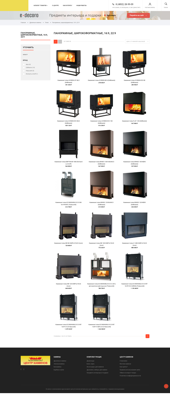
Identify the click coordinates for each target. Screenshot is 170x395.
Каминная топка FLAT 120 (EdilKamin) (134, 121)
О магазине (123, 362)
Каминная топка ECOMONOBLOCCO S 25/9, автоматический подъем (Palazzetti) (101, 286)
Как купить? (67, 5)
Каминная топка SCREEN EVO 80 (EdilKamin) (134, 81)
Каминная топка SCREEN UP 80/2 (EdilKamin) (68, 81)
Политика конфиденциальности (130, 377)
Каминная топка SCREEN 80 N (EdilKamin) (101, 80)
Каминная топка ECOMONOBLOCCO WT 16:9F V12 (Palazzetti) (68, 327)
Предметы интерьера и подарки (97, 374)
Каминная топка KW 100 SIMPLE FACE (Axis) (101, 245)
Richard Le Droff (32, 73)
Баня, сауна (90, 365)
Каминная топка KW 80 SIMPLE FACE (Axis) (68, 244)
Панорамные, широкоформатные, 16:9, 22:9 (34, 35)
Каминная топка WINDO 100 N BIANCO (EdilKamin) (101, 163)
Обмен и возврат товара (128, 374)
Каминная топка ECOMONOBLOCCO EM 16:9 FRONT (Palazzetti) (68, 204)
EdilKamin (30, 67)
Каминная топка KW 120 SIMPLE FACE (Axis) (68, 286)
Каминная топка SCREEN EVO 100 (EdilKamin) (101, 122)
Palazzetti (30, 70)
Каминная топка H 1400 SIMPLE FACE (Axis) (134, 245)
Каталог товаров (40, 5)
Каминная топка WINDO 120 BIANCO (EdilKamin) (101, 204)
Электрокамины (59, 365)
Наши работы (81, 5)
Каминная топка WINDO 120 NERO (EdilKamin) (134, 204)
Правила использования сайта (130, 371)
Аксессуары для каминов (95, 368)
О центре (55, 5)
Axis (28, 64)
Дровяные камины (60, 362)
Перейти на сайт (138, 15)
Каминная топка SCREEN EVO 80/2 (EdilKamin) (68, 122)
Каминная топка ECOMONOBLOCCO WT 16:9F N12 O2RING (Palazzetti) (134, 286)
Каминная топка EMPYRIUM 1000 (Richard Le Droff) (68, 163)
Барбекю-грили (59, 371)
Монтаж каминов (125, 365)
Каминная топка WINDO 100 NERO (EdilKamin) (134, 163)
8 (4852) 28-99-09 (114, 4)
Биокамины (57, 368)
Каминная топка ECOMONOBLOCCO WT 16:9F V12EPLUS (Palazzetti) (101, 327)
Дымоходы (90, 362)
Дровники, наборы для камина (97, 371)
